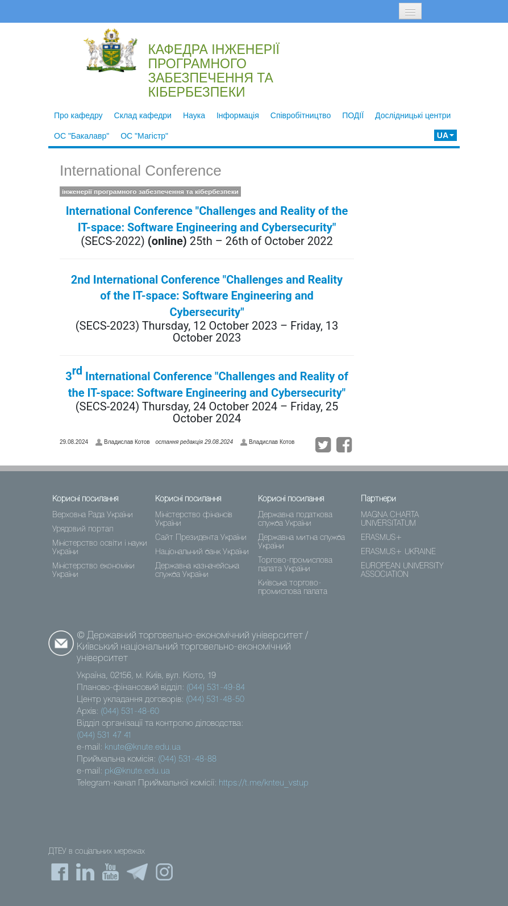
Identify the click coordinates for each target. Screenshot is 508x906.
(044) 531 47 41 (104, 735)
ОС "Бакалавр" (81, 135)
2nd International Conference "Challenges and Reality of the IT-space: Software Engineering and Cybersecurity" (207, 296)
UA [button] (445, 135)
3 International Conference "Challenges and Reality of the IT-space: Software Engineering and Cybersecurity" (206, 382)
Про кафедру (78, 115)
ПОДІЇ (353, 115)
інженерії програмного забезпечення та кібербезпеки (150, 192)
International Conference (141, 170)
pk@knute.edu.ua (137, 771)
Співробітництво (300, 115)
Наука (194, 115)
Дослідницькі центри (413, 115)
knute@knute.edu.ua (143, 747)
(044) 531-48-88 (187, 759)
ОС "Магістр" (144, 135)
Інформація (237, 115)
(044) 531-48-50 (215, 700)
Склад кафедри (143, 115)
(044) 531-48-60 (130, 712)
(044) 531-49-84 (215, 688)
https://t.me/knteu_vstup (264, 783)
